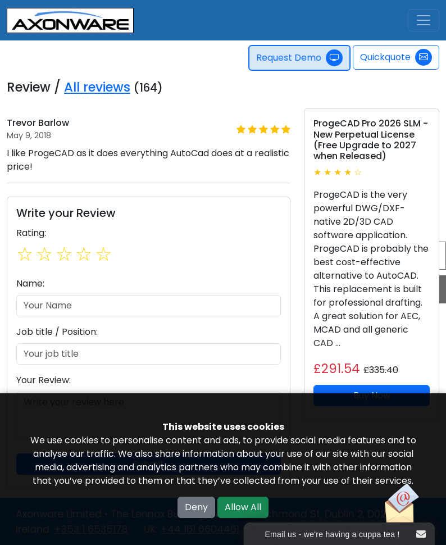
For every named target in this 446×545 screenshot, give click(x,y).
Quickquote (396, 57)
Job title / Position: (57, 331)
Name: (30, 283)
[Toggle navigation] (423, 20)
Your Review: (43, 380)
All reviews (97, 87)
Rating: (31, 232)
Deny (196, 507)
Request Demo (300, 57)
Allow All (243, 507)
